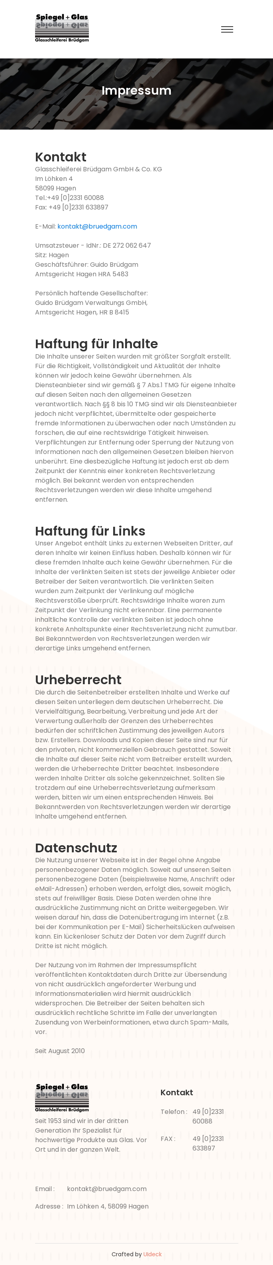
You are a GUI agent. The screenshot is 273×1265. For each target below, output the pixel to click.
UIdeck (152, 1254)
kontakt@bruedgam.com (97, 226)
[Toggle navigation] (227, 29)
